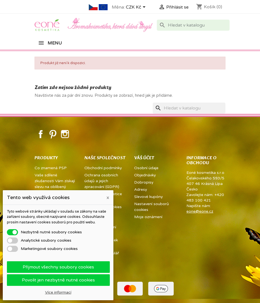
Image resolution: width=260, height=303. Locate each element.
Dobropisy (144, 182)
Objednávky (145, 175)
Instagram (65, 134)
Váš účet (144, 158)
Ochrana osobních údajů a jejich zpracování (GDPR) (101, 181)
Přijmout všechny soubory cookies (58, 267)
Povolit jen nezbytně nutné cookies (58, 280)
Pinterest (52, 134)
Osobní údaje (146, 168)
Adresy (140, 189)
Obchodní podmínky (103, 168)
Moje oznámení (148, 217)
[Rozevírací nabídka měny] (136, 7)
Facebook (40, 134)
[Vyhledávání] (193, 25)
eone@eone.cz (199, 211)
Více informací (58, 292)
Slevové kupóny (148, 196)
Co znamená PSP (51, 168)
